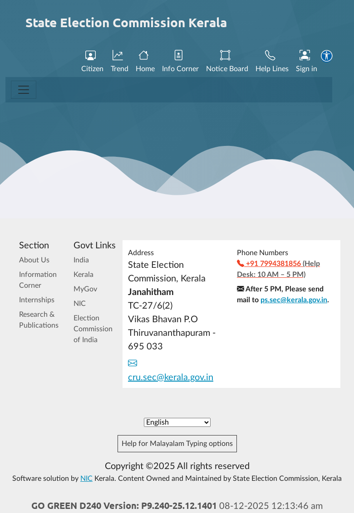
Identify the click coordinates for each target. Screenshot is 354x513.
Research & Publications (39, 320)
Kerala (83, 274)
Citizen (92, 62)
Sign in (306, 62)
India (81, 260)
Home (145, 62)
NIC (80, 303)
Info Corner (180, 62)
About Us (34, 260)
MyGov (85, 289)
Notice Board (227, 62)
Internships (36, 300)
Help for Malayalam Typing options (177, 443)
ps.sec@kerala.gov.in (294, 300)
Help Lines (272, 62)
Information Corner (38, 280)
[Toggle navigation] (23, 90)
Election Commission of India (93, 329)
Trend (119, 62)
